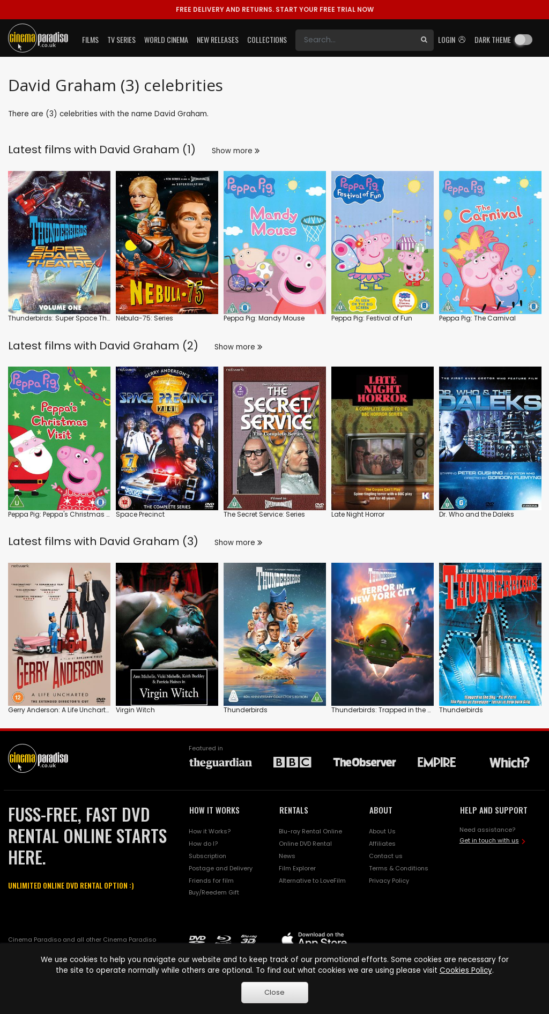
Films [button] (90, 39)
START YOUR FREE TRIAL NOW (275, 9)
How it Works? (210, 831)
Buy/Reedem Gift (214, 892)
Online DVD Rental (305, 843)
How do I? (203, 843)
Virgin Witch (135, 709)
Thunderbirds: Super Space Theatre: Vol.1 (74, 318)
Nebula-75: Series (144, 318)
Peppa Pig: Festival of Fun (371, 318)
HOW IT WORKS (214, 810)
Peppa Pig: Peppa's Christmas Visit (64, 514)
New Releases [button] (218, 39)
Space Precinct (140, 514)
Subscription (207, 856)
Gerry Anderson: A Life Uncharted (61, 709)
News (287, 856)
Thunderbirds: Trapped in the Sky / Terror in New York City (423, 709)
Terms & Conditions (398, 868)
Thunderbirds (246, 709)
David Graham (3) (148, 541)
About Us (382, 831)
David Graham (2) (148, 345)
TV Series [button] (121, 39)
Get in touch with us (489, 840)
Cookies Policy (466, 970)
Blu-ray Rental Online (310, 831)
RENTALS (293, 810)
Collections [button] (267, 39)
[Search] (354, 40)
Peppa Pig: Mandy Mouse (264, 318)
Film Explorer (297, 868)
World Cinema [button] (166, 39)
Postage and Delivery (221, 868)
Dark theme (492, 39)
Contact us (386, 856)
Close (274, 992)
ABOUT (380, 810)
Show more (235, 151)
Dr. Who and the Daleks (476, 514)
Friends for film (211, 880)
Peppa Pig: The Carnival (477, 318)
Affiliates (382, 843)
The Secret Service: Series (264, 514)
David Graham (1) (147, 149)
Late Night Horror (357, 514)
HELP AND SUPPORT (494, 810)
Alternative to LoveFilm (312, 880)
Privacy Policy (389, 880)
